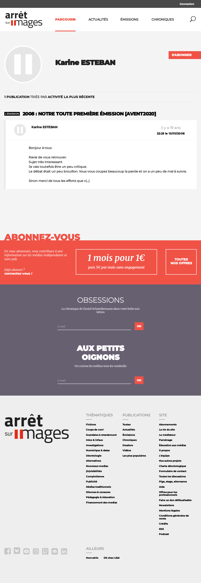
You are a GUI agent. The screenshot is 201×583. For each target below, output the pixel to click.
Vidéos (126, 450)
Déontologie (93, 455)
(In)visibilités (94, 471)
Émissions (129, 19)
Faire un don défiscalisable (175, 500)
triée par (49, 97)
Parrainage (165, 440)
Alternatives (93, 460)
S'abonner (182, 55)
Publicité (91, 481)
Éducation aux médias (172, 445)
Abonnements (167, 424)
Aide (162, 486)
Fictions (91, 424)
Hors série (92, 557)
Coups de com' (95, 429)
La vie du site (167, 429)
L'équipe (164, 455)
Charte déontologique (172, 466)
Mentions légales (169, 510)
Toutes (126, 424)
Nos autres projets (170, 460)
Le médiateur (167, 434)
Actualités (98, 19)
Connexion (187, 3)
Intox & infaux (94, 440)
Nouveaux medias (97, 466)
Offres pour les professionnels (168, 493)
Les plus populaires (134, 455)
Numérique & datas (98, 450)
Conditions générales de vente (174, 517)
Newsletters (166, 505)
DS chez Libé (112, 557)
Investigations (94, 445)
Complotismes (95, 476)
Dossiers (127, 445)
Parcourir (65, 19)
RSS (161, 529)
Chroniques (163, 19)
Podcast (164, 534)
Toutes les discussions (172, 476)
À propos (164, 450)
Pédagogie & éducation (100, 497)
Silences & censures (98, 492)
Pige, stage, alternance (173, 481)
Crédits (163, 523)
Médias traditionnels (98, 486)
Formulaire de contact (172, 471)
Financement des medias (101, 502)
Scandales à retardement (101, 434)
